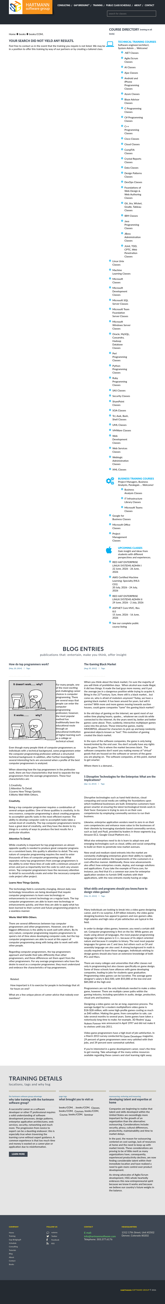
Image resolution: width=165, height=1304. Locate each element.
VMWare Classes (121, 430)
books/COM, (36, 34)
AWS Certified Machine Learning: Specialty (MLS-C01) (126, 581)
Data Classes (131, 167)
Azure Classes (132, 93)
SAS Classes (119, 390)
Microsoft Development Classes (119, 291)
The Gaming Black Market (100, 664)
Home (12, 34)
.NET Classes (131, 52)
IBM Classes (131, 215)
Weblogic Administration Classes (120, 461)
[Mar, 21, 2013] (90, 896)
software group (135, 1290)
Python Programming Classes (119, 369)
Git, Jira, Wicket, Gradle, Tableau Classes (133, 207)
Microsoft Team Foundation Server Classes (120, 313)
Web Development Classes (119, 439)
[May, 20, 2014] (15, 668)
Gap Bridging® (15, 1239)
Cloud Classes (132, 144)
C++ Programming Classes (131, 130)
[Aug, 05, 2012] (90, 668)
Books (11, 1264)
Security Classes (121, 395)
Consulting (63, 5)
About (137, 5)
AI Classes (130, 67)
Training (98, 5)
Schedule (12, 1243)
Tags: (28, 668)
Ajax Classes (131, 72)
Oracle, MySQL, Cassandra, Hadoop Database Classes (121, 340)
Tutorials (12, 1250)
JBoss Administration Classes (132, 237)
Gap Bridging (81, 5)
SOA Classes (119, 410)
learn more (18, 1154)
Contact (149, 5)
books (22, 34)
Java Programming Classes (131, 225)
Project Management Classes (119, 537)
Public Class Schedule (118, 5)
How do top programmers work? (29, 664)
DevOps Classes (133, 182)
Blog (11, 1254)
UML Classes (119, 424)
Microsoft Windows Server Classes (121, 325)
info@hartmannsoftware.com (100, 1236)
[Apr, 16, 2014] (90, 784)
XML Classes (119, 469)
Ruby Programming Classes (119, 381)
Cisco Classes (131, 138)
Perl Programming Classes (119, 357)
